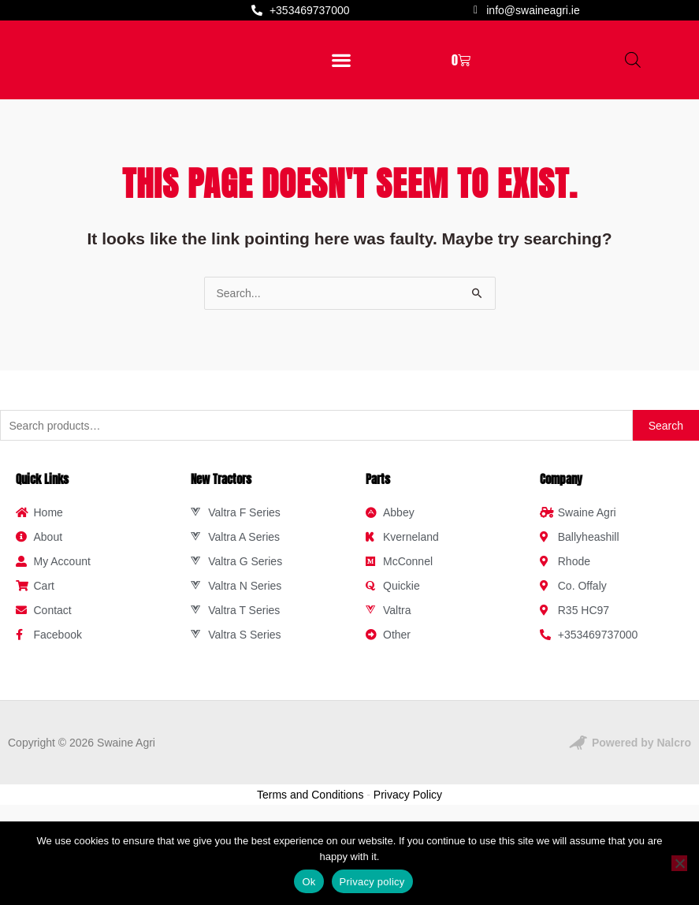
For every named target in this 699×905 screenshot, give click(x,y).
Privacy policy (372, 882)
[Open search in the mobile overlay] (633, 97)
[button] (340, 97)
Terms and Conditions (310, 870)
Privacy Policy (408, 870)
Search (666, 501)
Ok (308, 882)
